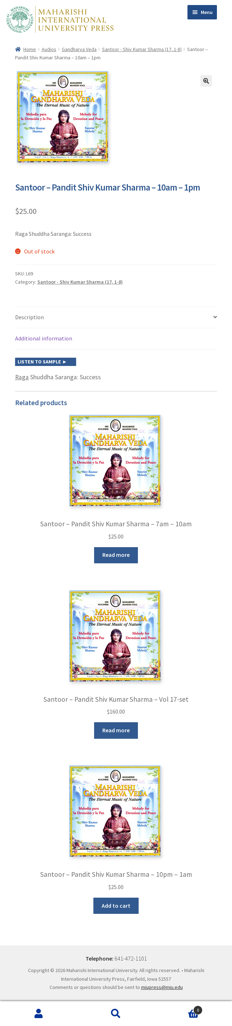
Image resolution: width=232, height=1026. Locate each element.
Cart (179, 1008)
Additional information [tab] (43, 338)
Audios (49, 49)
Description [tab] (29, 317)
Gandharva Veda (79, 49)
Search (115, 1014)
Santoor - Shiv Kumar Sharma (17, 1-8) (142, 49)
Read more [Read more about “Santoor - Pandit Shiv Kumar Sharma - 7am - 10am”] (116, 554)
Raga (22, 377)
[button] (206, 81)
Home (29, 49)
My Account (38, 1014)
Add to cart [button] (116, 905)
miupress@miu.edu (162, 987)
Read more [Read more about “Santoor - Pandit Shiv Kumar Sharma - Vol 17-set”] (116, 730)
